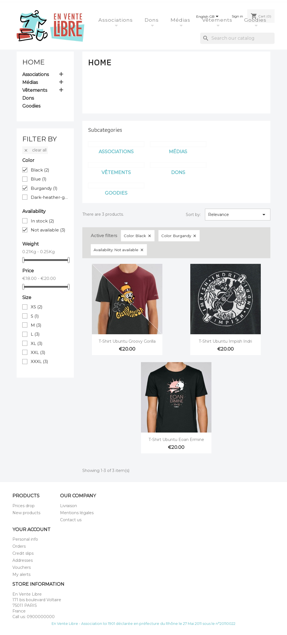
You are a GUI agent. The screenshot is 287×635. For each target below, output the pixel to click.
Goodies (256, 20)
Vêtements (218, 20)
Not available (48, 230)
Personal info (25, 539)
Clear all (35, 150)
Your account (31, 529)
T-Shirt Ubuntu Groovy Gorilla (127, 341)
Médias (181, 20)
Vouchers (21, 567)
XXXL (39, 361)
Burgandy (44, 188)
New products (26, 512)
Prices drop (23, 505)
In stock (42, 221)
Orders (19, 546)
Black (40, 170)
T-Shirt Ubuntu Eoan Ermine (176, 439)
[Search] (237, 38)
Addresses (22, 560)
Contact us (70, 519)
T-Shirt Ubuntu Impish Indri (225, 341)
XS (37, 306)
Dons (152, 20)
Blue (39, 179)
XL (37, 343)
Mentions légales (77, 512)
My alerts (21, 574)
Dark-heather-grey (49, 197)
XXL (38, 352)
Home (33, 62)
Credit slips (23, 553)
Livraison (68, 505)
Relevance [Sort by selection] (237, 214)
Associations (116, 20)
